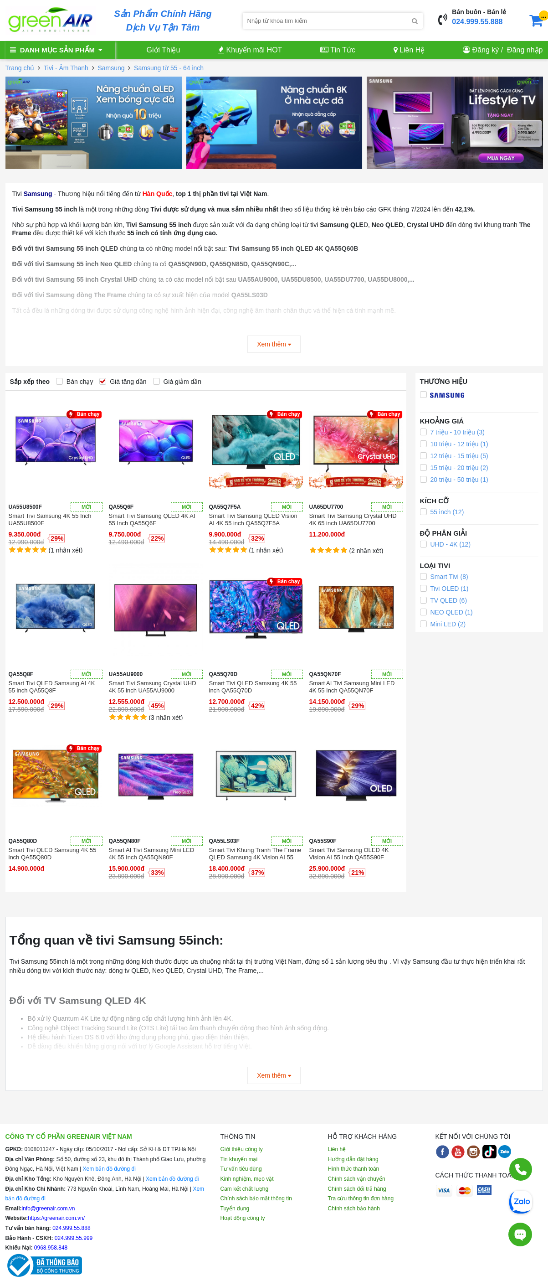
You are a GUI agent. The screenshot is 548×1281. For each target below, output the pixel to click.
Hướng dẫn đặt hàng (353, 1159)
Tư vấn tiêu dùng (241, 1169)
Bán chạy (74, 381)
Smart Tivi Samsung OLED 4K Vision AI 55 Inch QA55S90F (349, 854)
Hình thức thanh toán (353, 1169)
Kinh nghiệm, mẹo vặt (247, 1179)
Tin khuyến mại (239, 1159)
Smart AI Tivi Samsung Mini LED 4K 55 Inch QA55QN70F (352, 687)
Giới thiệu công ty (241, 1149)
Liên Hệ (409, 50)
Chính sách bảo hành (354, 1208)
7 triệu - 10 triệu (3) (452, 432)
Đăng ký (485, 50)
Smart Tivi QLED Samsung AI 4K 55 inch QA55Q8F (52, 687)
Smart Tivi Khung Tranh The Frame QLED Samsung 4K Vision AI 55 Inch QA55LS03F (255, 854)
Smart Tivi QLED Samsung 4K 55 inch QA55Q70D (253, 687)
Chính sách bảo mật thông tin (256, 1198)
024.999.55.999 (73, 1238)
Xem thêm (274, 344)
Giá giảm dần (177, 381)
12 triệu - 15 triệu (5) (454, 456)
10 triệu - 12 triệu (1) (454, 444)
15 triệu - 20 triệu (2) (454, 468)
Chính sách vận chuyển (356, 1179)
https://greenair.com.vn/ (56, 1218)
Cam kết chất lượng (244, 1189)
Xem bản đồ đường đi (108, 1169)
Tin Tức (337, 50)
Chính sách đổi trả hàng (357, 1189)
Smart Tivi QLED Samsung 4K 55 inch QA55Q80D (53, 854)
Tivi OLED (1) (444, 588)
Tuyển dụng (235, 1208)
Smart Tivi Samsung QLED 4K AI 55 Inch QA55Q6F (152, 519)
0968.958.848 (50, 1248)
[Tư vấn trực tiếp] (520, 1230)
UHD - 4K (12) (445, 544)
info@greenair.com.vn (48, 1208)
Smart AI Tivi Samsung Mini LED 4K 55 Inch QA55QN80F (152, 854)
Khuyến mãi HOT (250, 50)
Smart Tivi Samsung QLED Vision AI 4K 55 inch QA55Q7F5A (253, 519)
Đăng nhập (525, 50)
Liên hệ (337, 1149)
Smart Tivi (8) (444, 577)
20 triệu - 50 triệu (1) (454, 479)
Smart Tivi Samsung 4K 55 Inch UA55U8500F (50, 519)
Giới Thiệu (163, 50)
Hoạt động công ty (242, 1218)
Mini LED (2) (443, 624)
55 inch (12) (442, 512)
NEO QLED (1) (446, 612)
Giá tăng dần (122, 381)
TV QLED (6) (443, 600)
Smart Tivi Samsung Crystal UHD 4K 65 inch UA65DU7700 (353, 519)
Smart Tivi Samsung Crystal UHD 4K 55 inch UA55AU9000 (152, 687)
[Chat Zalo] (520, 1201)
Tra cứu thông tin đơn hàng (361, 1198)
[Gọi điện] (520, 1169)
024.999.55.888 (477, 22)
